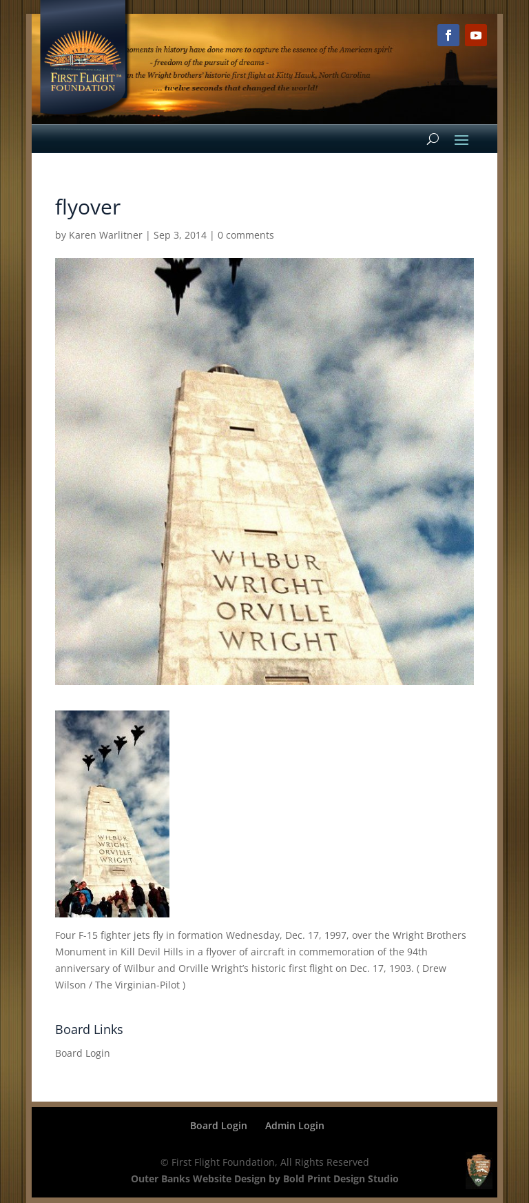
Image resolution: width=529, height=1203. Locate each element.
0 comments (246, 234)
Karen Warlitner (106, 234)
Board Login (82, 1053)
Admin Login (294, 1125)
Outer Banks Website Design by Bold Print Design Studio (265, 1178)
